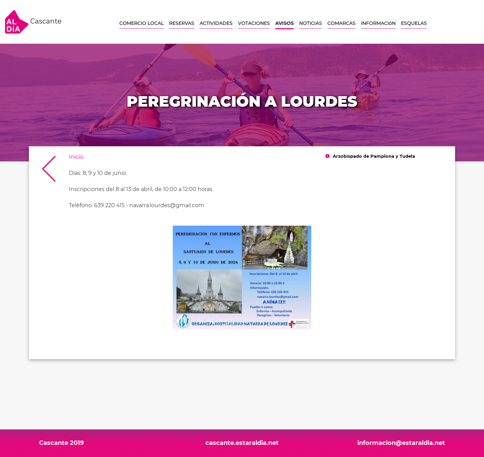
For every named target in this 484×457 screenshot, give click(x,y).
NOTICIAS (310, 23)
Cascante (33, 22)
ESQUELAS (414, 23)
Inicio (76, 157)
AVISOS (284, 23)
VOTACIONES (254, 23)
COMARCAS (341, 23)
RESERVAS (181, 23)
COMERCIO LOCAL (141, 23)
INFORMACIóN (378, 23)
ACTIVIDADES (216, 23)
